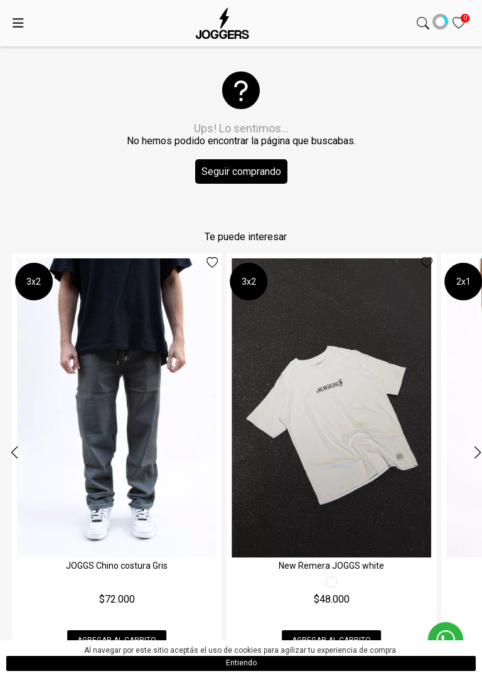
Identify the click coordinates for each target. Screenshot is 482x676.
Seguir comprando (241, 171)
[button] (477, 452)
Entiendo (241, 662)
